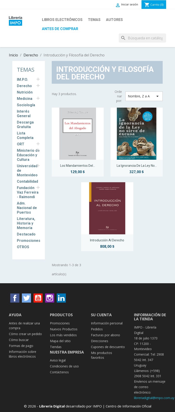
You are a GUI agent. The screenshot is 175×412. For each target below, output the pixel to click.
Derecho (24, 86)
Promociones (28, 240)
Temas (94, 20)
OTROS (23, 247)
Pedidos (97, 329)
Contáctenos (59, 372)
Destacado (26, 234)
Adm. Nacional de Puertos (27, 208)
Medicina (24, 98)
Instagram (49, 298)
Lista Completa (25, 135)
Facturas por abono (105, 335)
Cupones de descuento (108, 347)
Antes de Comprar (60, 29)
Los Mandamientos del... (77, 165)
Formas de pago (21, 346)
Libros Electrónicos (62, 20)
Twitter (26, 298)
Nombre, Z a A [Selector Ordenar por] (144, 96)
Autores (114, 20)
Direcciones (99, 341)
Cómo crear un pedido (25, 334)
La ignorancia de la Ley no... (137, 165)
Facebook (14, 298)
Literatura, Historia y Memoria (26, 223)
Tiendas (56, 347)
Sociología (26, 105)
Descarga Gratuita (25, 124)
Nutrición (25, 92)
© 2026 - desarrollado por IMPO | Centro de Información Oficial (87, 406)
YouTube (38, 298)
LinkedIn (61, 298)
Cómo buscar (19, 340)
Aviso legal (58, 360)
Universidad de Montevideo (27, 170)
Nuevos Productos (63, 329)
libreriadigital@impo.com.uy (154, 398)
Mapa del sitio (60, 341)
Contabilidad (27, 181)
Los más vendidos (63, 335)
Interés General (24, 113)
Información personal (107, 323)
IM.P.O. (22, 79)
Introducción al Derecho (107, 240)
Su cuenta (101, 314)
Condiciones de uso (64, 366)
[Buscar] (142, 38)
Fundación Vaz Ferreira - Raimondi (28, 192)
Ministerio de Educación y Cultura (28, 155)
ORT (20, 144)
